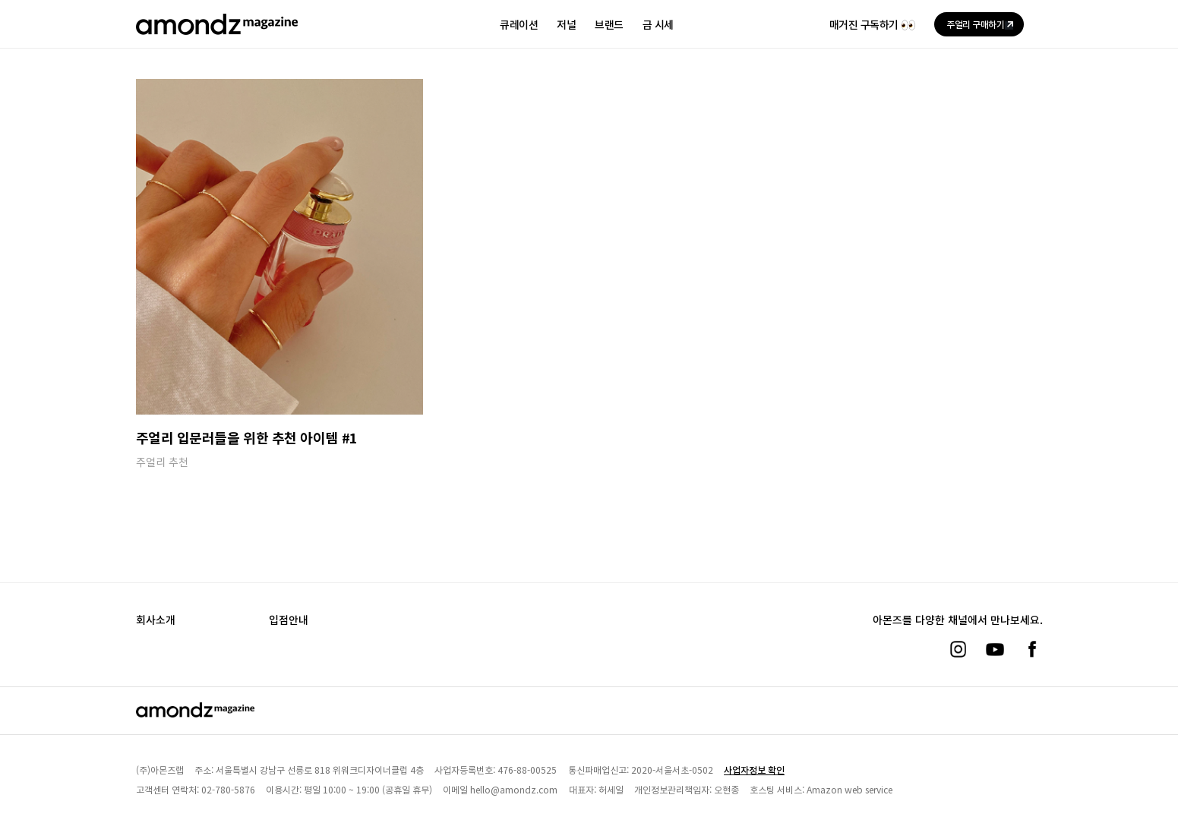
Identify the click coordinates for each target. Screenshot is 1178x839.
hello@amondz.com (513, 789)
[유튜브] (995, 649)
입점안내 (288, 619)
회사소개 (155, 619)
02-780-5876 (228, 789)
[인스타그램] (957, 649)
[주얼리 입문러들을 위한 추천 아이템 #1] (279, 247)
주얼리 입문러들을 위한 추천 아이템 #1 (247, 437)
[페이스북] (1032, 649)
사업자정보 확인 (754, 769)
